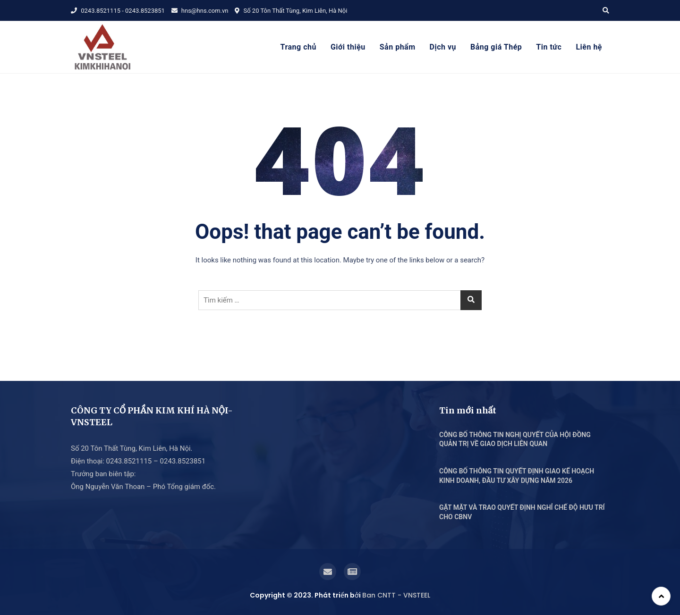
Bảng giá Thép (496, 46)
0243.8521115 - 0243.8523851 (118, 10)
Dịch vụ (443, 46)
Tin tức (548, 46)
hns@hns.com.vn (200, 10)
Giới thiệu (348, 46)
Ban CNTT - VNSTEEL (396, 595)
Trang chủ (298, 46)
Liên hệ (589, 46)
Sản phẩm (398, 46)
